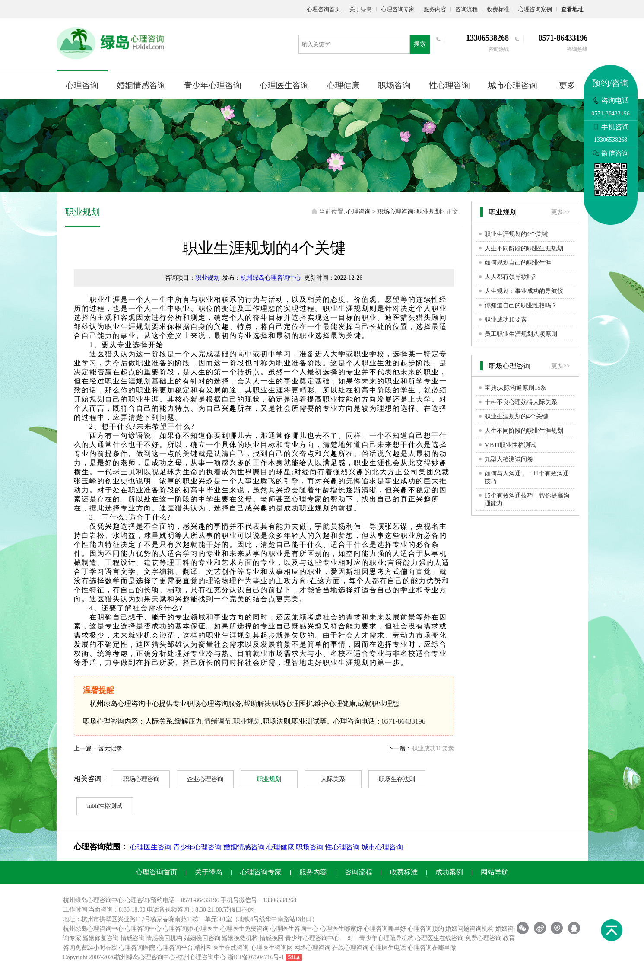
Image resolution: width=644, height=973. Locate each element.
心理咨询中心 (143, 928)
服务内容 (435, 9)
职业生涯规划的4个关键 (516, 234)
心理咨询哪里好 (385, 928)
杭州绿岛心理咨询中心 (271, 277)
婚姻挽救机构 (240, 938)
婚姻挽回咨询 (202, 938)
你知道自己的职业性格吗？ (521, 305)
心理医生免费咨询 (244, 928)
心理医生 (206, 928)
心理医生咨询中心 (294, 928)
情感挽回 (272, 938)
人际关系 (333, 779)
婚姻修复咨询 (100, 938)
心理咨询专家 (398, 9)
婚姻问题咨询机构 (469, 928)
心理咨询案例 (535, 9)
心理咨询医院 (137, 947)
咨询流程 (466, 9)
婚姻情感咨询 (141, 85)
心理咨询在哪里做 (432, 947)
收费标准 (498, 9)
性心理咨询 (449, 85)
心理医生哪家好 (341, 928)
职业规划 (429, 211)
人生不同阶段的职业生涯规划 (524, 248)
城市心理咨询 (512, 85)
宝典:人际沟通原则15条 (516, 388)
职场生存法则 (397, 779)
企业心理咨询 (205, 779)
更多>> (560, 212)
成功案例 (449, 872)
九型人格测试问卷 (509, 459)
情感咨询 (133, 938)
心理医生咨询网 (272, 947)
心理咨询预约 (426, 928)
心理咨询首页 (323, 9)
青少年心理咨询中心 (312, 938)
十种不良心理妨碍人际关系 (521, 402)
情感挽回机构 (164, 938)
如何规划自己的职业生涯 (518, 262)
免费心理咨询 (483, 938)
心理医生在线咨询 (439, 938)
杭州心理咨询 (196, 957)
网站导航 (494, 872)
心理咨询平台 (175, 947)
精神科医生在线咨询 (221, 947)
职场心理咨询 (395, 211)
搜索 (420, 44)
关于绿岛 (360, 9)
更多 (567, 85)
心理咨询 (82, 85)
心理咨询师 (178, 928)
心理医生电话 (388, 947)
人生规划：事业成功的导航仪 (524, 291)
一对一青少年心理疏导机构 (377, 938)
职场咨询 (394, 85)
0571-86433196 (403, 721)
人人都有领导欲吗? (510, 277)
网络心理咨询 (312, 947)
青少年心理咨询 (212, 85)
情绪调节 (218, 721)
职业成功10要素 (433, 748)
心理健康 (343, 85)
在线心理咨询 (350, 947)
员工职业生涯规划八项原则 (521, 334)
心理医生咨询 (284, 85)
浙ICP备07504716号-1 (256, 957)
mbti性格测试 (105, 806)
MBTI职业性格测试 (510, 445)
